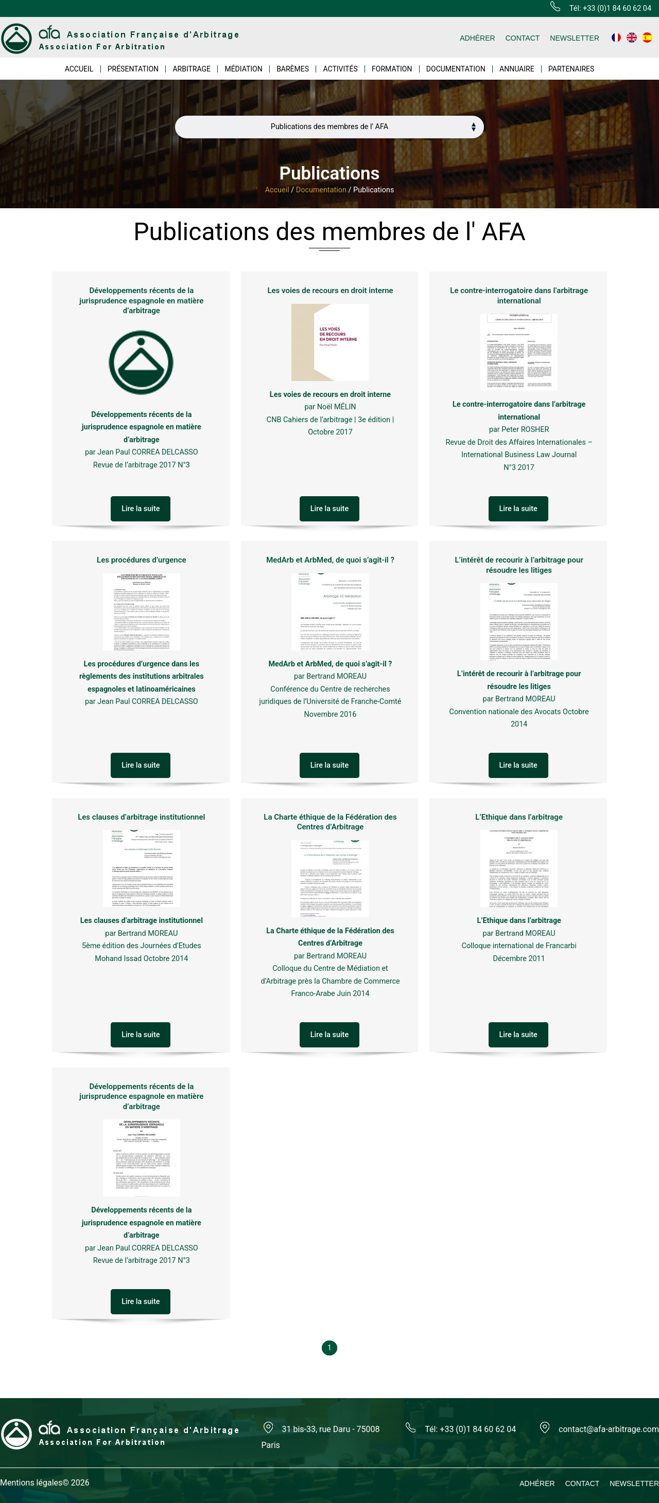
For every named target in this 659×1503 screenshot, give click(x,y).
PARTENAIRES (571, 69)
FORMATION (392, 69)
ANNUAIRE (516, 69)
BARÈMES (292, 69)
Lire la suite (141, 508)
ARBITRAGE (191, 69)
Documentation (321, 190)
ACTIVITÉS (340, 69)
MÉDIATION (243, 69)
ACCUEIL (79, 69)
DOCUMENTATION (455, 69)
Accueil (277, 190)
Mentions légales (31, 1483)
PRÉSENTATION (133, 69)
